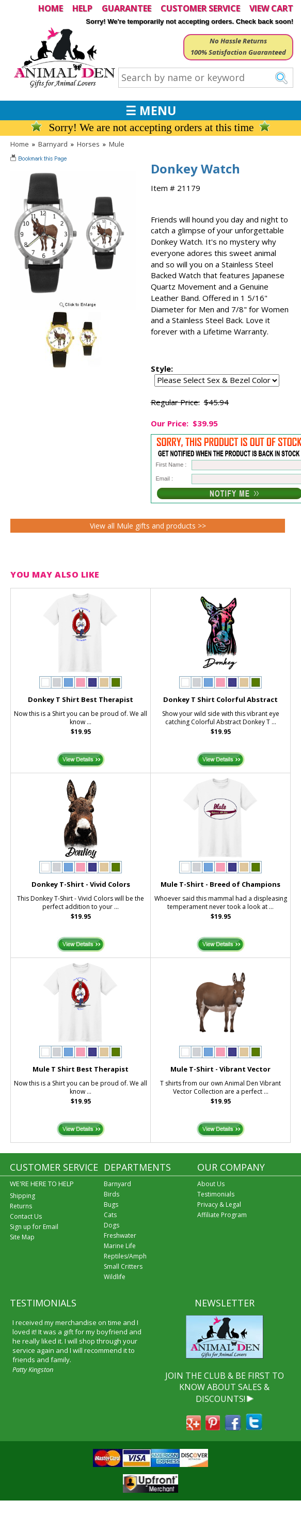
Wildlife (114, 1276)
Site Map (22, 1237)
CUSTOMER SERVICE (200, 8)
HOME (50, 8)
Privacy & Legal (219, 1204)
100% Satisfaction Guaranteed (238, 52)
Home (19, 144)
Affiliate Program (222, 1214)
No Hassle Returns (238, 40)
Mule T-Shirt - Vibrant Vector (220, 1069)
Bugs (111, 1204)
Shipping (22, 1195)
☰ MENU (150, 110)
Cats (110, 1214)
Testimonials (215, 1194)
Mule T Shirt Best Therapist (81, 1069)
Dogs (111, 1225)
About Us (211, 1183)
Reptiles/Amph (125, 1256)
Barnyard (53, 144)
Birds (111, 1194)
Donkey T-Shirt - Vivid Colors (80, 884)
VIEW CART (271, 8)
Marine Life (120, 1245)
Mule (116, 144)
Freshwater (120, 1235)
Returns (21, 1206)
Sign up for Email (34, 1226)
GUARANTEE (126, 8)
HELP (82, 8)
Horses (88, 144)
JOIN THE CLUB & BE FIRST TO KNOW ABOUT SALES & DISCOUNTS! (224, 1387)
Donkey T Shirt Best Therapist (80, 699)
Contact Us (26, 1216)
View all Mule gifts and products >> (148, 526)
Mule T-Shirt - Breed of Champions (220, 884)
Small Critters (123, 1266)
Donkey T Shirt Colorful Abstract (220, 699)
